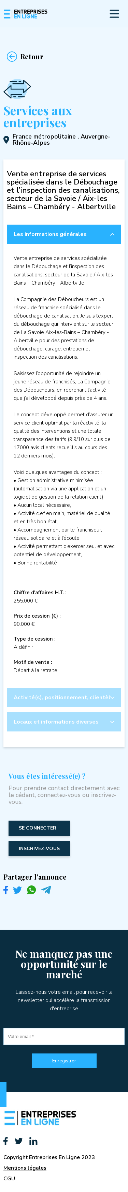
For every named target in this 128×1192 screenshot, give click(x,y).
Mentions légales (24, 1168)
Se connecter (37, 828)
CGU (9, 1178)
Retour (23, 56)
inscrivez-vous (39, 848)
